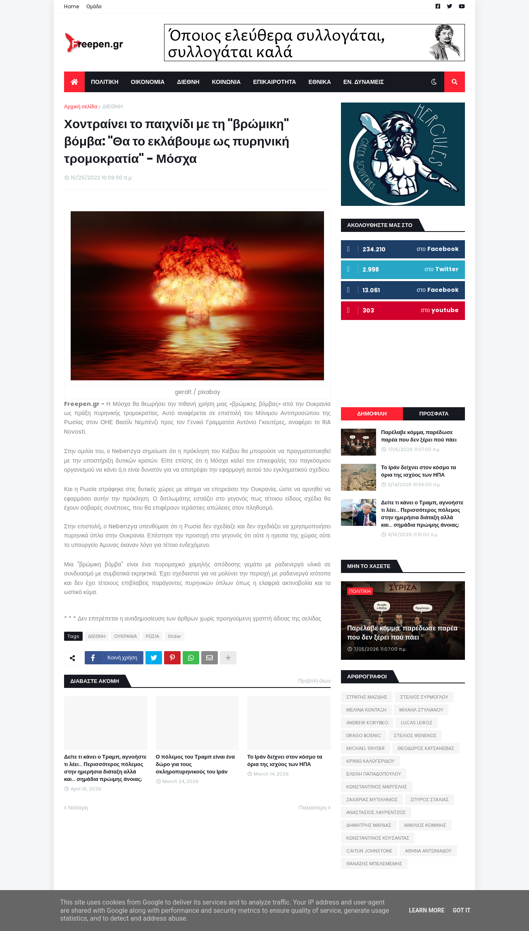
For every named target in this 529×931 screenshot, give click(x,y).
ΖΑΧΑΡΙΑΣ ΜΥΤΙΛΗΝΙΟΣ (372, 799)
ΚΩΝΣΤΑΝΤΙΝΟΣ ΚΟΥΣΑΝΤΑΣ (377, 838)
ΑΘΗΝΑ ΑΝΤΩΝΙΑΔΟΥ (428, 850)
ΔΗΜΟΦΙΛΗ (372, 414)
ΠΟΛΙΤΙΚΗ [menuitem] (105, 82)
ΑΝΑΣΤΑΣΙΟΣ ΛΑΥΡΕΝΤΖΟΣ (376, 812)
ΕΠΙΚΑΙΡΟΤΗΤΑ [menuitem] (274, 82)
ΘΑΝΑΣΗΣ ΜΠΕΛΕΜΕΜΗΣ (374, 863)
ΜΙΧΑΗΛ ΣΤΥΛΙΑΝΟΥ (421, 710)
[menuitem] (74, 82)
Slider (174, 636)
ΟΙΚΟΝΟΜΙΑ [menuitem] (148, 82)
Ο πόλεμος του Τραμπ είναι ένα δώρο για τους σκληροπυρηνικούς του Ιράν (195, 764)
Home (71, 6)
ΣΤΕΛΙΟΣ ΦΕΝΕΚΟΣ (415, 735)
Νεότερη (78, 808)
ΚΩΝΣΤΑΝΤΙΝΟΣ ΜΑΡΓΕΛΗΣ (376, 786)
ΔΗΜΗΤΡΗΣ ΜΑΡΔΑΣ (368, 825)
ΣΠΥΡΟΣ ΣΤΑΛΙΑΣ (429, 799)
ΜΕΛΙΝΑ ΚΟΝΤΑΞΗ (366, 710)
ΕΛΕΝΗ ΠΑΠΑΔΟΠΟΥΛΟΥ (373, 774)
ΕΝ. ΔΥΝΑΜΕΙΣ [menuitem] (363, 82)
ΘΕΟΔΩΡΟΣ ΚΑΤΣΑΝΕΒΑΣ (426, 748)
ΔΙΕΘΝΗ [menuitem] (188, 82)
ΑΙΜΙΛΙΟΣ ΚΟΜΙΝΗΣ (425, 825)
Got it (461, 910)
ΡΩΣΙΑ (152, 636)
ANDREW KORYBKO (367, 722)
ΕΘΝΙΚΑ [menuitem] (319, 82)
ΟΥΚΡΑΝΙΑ (125, 636)
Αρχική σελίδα (80, 106)
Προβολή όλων (314, 680)
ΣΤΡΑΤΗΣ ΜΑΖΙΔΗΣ (366, 697)
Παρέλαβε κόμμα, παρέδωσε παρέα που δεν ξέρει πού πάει (419, 436)
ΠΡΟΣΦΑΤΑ (434, 414)
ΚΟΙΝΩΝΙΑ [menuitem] (226, 82)
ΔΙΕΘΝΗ (112, 106)
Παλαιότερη (312, 808)
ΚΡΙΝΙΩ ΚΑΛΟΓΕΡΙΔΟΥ (370, 761)
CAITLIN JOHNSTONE (369, 850)
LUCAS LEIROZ (416, 722)
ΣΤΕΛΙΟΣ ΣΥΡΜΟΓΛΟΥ (424, 697)
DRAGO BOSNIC (363, 735)
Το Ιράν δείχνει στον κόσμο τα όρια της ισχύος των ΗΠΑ (284, 760)
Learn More (426, 910)
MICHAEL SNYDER (365, 748)
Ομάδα (94, 6)
